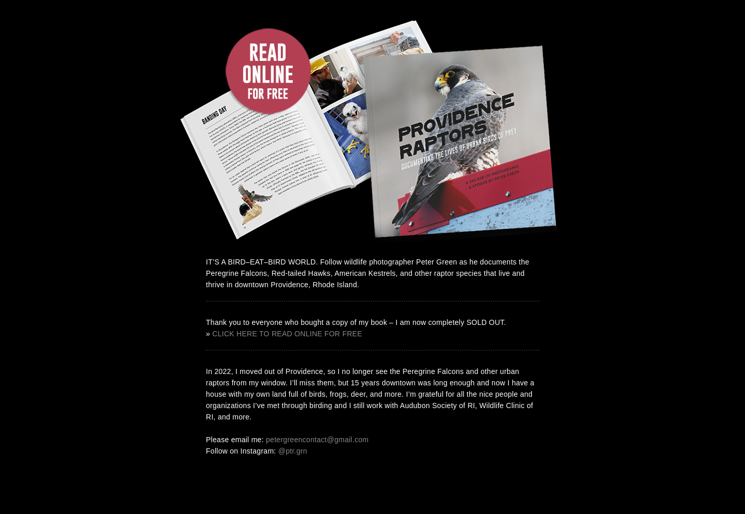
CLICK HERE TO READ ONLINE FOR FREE (287, 334)
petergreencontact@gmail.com (317, 439)
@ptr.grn (292, 451)
